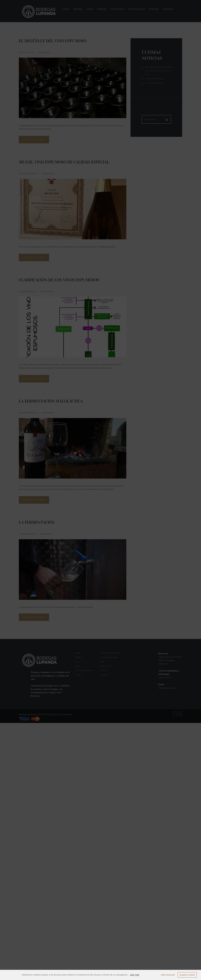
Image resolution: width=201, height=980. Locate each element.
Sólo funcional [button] (168, 975)
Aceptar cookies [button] (187, 975)
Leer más (134, 975)
